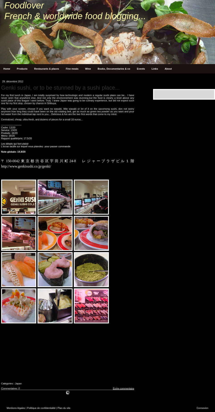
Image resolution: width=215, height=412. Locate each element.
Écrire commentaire (123, 388)
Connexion (202, 408)
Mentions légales (16, 408)
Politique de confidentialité (41, 408)
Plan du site (63, 408)
